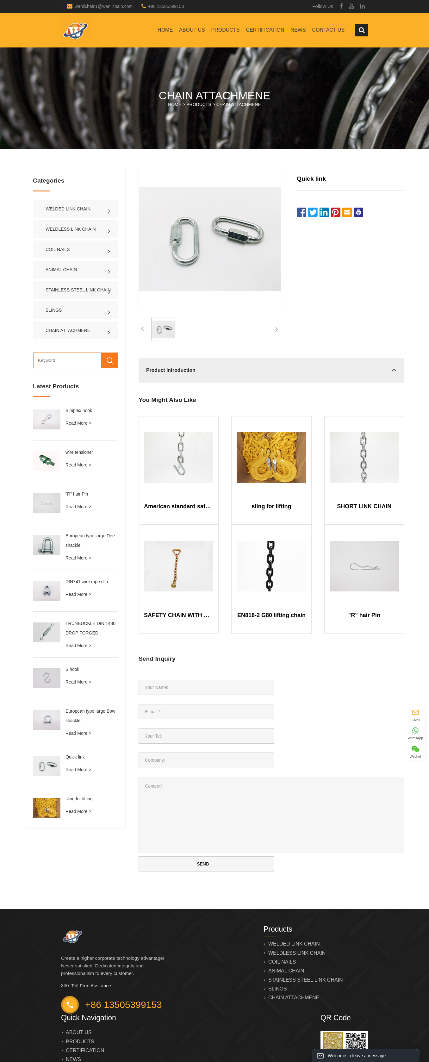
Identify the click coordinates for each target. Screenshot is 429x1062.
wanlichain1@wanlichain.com (104, 6)
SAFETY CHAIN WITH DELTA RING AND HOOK (178, 615)
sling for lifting (79, 798)
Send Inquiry (157, 658)
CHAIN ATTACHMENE (238, 104)
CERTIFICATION (265, 30)
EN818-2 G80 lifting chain (271, 615)
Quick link (75, 756)
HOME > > (214, 104)
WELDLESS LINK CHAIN (71, 229)
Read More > (78, 423)
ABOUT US (192, 30)
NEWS (298, 30)
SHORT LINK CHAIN (364, 506)
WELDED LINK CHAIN (68, 208)
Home (165, 30)
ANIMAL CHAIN (61, 269)
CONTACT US (328, 30)
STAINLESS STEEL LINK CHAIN (78, 289)
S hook (72, 669)
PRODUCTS (225, 30)
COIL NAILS (58, 249)
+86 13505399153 (166, 6)
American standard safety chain (178, 506)
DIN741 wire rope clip (86, 581)
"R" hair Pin (76, 494)
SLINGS (54, 310)
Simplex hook (78, 410)
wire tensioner (79, 452)
